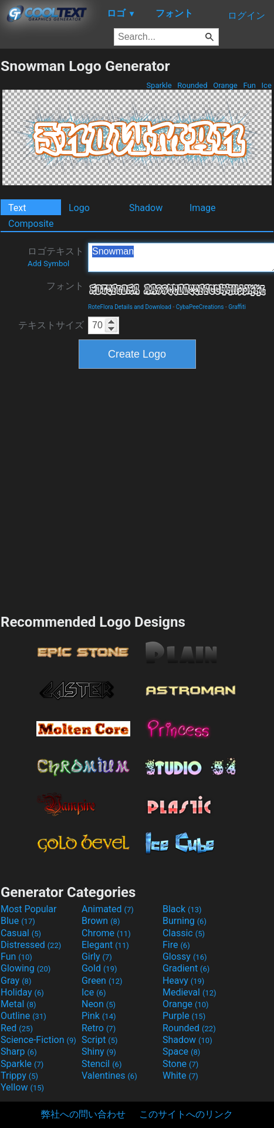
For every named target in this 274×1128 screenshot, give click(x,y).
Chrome (106, 933)
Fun (249, 85)
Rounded (192, 85)
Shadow (146, 207)
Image (203, 207)
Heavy (183, 980)
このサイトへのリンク (186, 1114)
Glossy (185, 956)
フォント (65, 285)
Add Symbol (48, 263)
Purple (184, 1015)
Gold (99, 968)
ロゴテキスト (56, 257)
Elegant (105, 944)
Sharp (19, 1051)
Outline (23, 1015)
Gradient (186, 968)
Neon (99, 1004)
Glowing (25, 968)
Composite (31, 223)
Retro (99, 1028)
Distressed (31, 944)
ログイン (246, 15)
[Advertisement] (110, 490)
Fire (176, 944)
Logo (79, 207)
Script (100, 1039)
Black (182, 909)
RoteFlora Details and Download (129, 307)
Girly (97, 956)
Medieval (190, 992)
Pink (99, 1015)
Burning (185, 920)
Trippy (19, 1075)
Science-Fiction (38, 1039)
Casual (21, 933)
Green (102, 980)
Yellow (22, 1087)
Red (17, 1028)
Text (17, 207)
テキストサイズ (51, 325)
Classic (184, 933)
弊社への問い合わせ (83, 1114)
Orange (225, 85)
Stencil (101, 1063)
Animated (108, 909)
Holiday (22, 992)
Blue (18, 920)
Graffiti (237, 307)
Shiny (99, 1051)
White (180, 1075)
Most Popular (29, 909)
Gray (16, 980)
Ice (266, 85)
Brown (101, 920)
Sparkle (159, 85)
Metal (18, 1004)
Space (181, 1051)
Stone (180, 1063)
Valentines (109, 1075)
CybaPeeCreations (200, 307)
